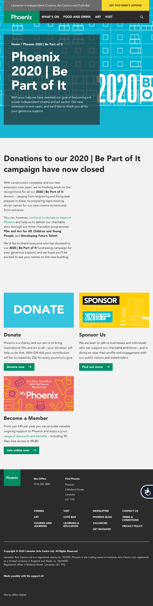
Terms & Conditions (130, 518)
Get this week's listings (125, 5)
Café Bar (69, 517)
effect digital (19, 594)
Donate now (19, 367)
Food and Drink (77, 17)
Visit (108, 17)
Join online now (21, 450)
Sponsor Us (92, 335)
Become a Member (26, 418)
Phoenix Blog (102, 517)
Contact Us (130, 511)
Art (98, 17)
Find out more (96, 367)
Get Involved (102, 529)
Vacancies (100, 523)
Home (15, 44)
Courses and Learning (43, 525)
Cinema (39, 511)
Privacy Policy (132, 526)
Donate (12, 335)
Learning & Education (71, 525)
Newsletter (101, 511)
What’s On (50, 17)
